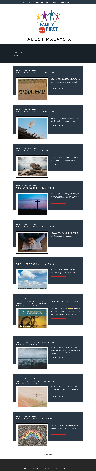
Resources (40, 2)
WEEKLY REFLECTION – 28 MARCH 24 (36, 188)
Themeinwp (71, 468)
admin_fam (30, 152)
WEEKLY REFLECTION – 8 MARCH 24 (35, 342)
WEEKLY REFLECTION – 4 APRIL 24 (34, 151)
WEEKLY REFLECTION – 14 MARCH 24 (36, 264)
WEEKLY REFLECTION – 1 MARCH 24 (35, 381)
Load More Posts (48, 454)
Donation (56, 2)
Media (48, 2)
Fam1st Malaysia (47, 39)
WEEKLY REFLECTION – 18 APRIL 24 (35, 73)
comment (34, 152)
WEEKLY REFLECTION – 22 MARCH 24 (36, 227)
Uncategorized (24, 70)
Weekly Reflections (32, 70)
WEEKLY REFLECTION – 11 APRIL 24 (35, 112)
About (31, 2)
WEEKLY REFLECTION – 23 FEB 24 (34, 419)
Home (24, 2)
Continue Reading (58, 88)
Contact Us (65, 2)
